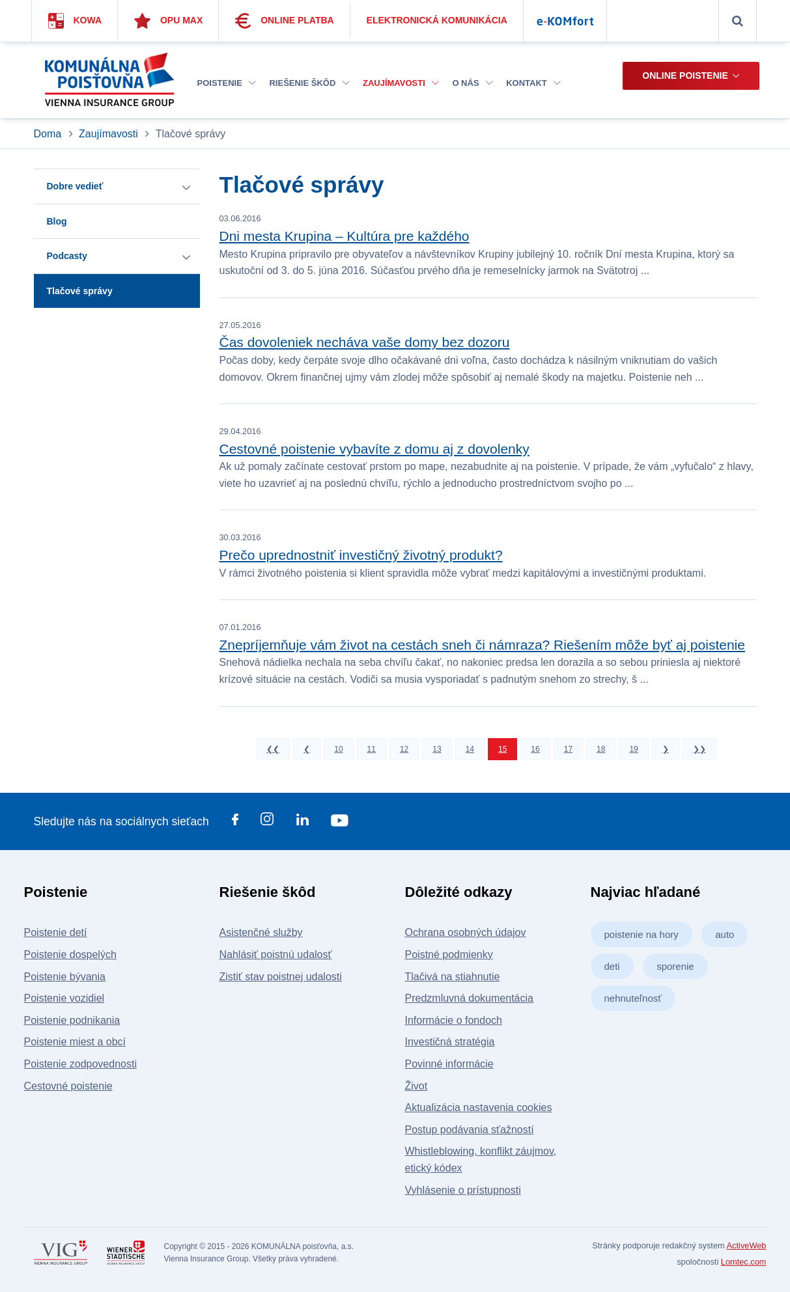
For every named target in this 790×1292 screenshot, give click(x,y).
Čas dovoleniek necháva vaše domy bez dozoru (364, 342)
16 (535, 749)
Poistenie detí (55, 932)
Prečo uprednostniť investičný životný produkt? (361, 554)
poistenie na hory (641, 934)
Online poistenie (684, 75)
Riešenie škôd (309, 83)
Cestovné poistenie (68, 1086)
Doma (49, 133)
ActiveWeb (747, 1245)
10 (338, 749)
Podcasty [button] (67, 256)
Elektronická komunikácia (437, 20)
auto (724, 934)
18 (601, 749)
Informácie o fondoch (453, 1020)
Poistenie (227, 83)
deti (612, 966)
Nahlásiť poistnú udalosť (275, 954)
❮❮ (272, 749)
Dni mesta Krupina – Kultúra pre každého (344, 235)
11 (371, 749)
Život (416, 1086)
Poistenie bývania (65, 976)
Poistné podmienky (449, 954)
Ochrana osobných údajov (465, 932)
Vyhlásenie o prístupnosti (463, 1190)
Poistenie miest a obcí (75, 1041)
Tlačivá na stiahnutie (452, 976)
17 (568, 749)
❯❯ (699, 749)
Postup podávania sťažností (469, 1129)
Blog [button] (57, 221)
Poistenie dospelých (70, 954)
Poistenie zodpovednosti (80, 1063)
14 (470, 749)
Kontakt (533, 83)
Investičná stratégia (450, 1041)
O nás (472, 83)
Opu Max (168, 21)
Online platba (284, 21)
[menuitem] (227, 83)
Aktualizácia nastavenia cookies (478, 1107)
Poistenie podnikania (72, 1020)
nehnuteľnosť (633, 998)
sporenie (675, 966)
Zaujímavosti (401, 83)
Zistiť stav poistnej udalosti (280, 976)
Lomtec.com (744, 1262)
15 (502, 749)
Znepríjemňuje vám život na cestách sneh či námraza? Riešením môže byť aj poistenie (482, 644)
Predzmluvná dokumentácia (469, 998)
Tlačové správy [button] (80, 291)
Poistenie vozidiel (64, 998)
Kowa (75, 21)
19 (633, 749)
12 (404, 749)
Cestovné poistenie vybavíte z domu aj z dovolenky (374, 448)
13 (436, 749)
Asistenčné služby (261, 932)
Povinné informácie (449, 1063)
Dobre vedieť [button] (75, 186)
